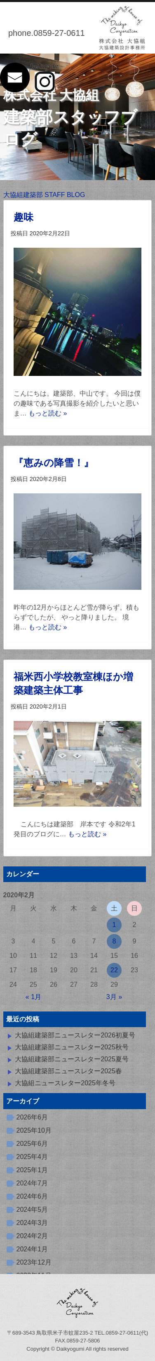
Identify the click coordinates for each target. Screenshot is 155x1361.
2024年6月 (32, 1196)
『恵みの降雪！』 (54, 462)
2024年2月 (32, 1235)
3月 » (114, 996)
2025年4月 (32, 1156)
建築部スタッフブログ (70, 118)
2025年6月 (32, 1143)
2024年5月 (32, 1209)
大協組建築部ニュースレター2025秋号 (72, 1047)
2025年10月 (34, 1130)
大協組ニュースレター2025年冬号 (65, 1082)
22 (114, 970)
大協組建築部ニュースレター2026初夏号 (75, 1035)
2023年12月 (34, 1262)
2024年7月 (32, 1183)
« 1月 (33, 996)
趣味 (23, 217)
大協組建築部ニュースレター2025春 (68, 1071)
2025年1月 (32, 1169)
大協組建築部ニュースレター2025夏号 (72, 1059)
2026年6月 (32, 1117)
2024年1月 (32, 1249)
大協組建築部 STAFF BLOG (44, 194)
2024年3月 (32, 1222)
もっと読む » (47, 413)
